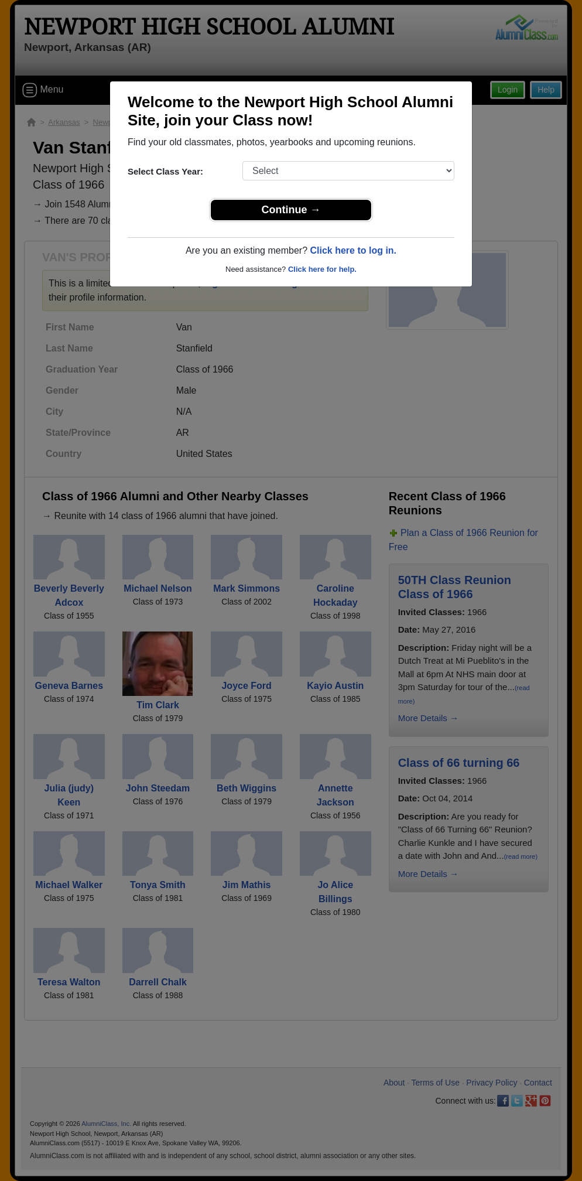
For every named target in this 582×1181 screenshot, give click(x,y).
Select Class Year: (165, 171)
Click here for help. (322, 269)
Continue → (291, 210)
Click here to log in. (353, 250)
